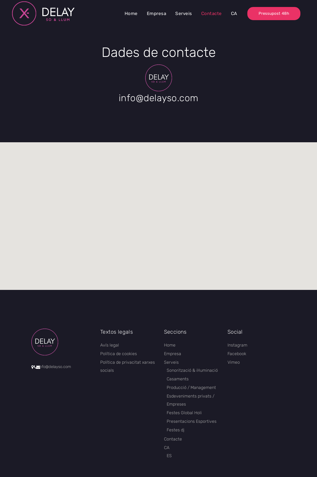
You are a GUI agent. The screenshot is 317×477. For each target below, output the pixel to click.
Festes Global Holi (184, 412)
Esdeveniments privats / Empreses (190, 400)
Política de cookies (118, 353)
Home (170, 345)
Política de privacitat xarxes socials (127, 366)
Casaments (178, 378)
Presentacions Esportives (192, 421)
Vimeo (234, 362)
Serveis (171, 362)
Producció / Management (191, 387)
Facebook (237, 353)
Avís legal (109, 345)
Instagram (237, 345)
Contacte (173, 439)
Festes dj (175, 429)
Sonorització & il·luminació (192, 370)
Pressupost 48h (274, 13)
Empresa (172, 353)
